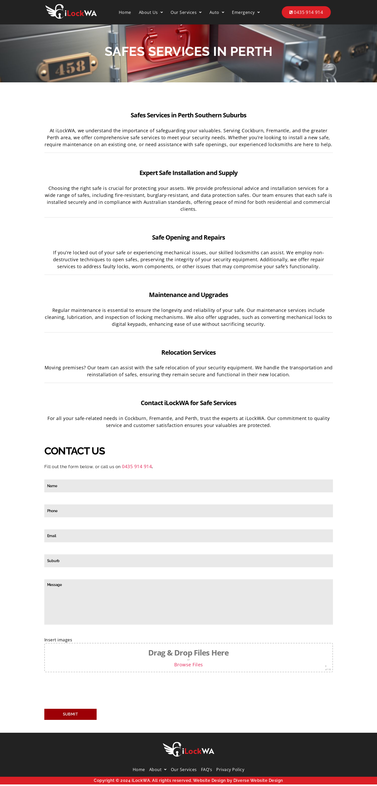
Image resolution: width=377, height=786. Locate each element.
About (158, 769)
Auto (217, 12)
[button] (151, 12)
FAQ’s (206, 769)
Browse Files (188, 664)
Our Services (186, 12)
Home (125, 12)
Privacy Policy (230, 769)
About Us (151, 12)
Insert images (188, 654)
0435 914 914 (306, 12)
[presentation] (83, 692)
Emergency (246, 12)
